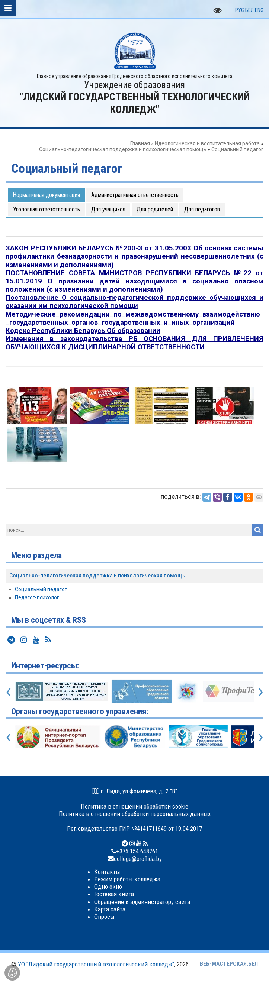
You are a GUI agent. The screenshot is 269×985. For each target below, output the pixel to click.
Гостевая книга (114, 894)
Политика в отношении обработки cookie (134, 806)
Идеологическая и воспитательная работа (207, 143)
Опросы (104, 916)
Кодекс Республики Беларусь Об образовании (83, 331)
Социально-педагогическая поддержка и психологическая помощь (122, 149)
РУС (239, 10)
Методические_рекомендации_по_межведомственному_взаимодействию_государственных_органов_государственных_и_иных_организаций (133, 318)
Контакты (107, 871)
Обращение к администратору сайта (142, 901)
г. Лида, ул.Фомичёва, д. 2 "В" (138, 791)
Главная (140, 143)
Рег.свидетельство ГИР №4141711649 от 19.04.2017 (134, 828)
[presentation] (8, 691)
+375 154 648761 (137, 851)
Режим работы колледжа (127, 879)
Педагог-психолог (37, 597)
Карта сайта (109, 909)
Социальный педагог (41, 589)
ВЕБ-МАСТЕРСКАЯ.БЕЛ (229, 963)
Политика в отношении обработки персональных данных (135, 813)
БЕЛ (249, 10)
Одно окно (108, 886)
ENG (259, 10)
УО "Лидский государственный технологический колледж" (96, 964)
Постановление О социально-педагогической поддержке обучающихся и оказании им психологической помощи (134, 302)
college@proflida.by (138, 858)
